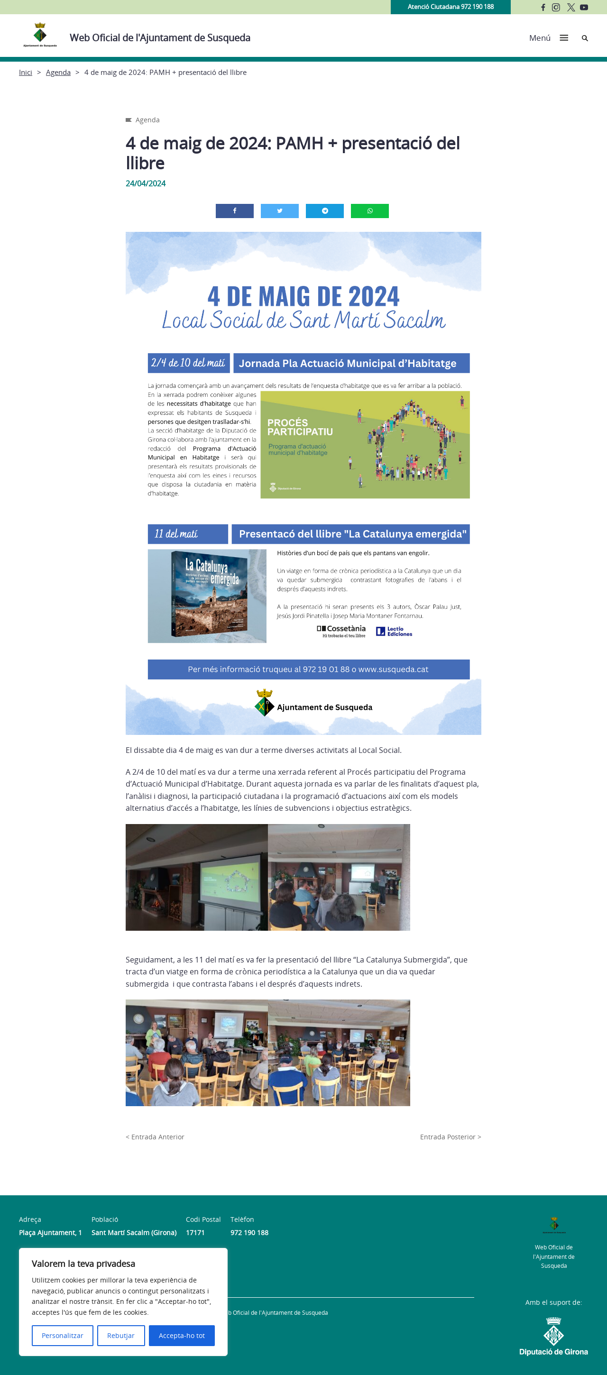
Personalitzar (62, 1335)
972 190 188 (249, 1232)
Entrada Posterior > (450, 1136)
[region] (123, 1302)
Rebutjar (121, 1335)
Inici (25, 72)
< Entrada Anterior (155, 1136)
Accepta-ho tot (182, 1335)
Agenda (58, 72)
